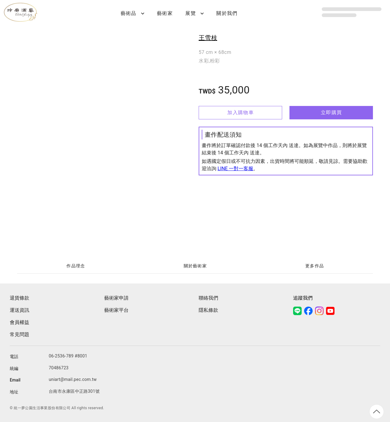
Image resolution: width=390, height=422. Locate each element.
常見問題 (19, 334)
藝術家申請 (116, 298)
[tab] (75, 266)
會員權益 (19, 322)
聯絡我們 (208, 298)
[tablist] (195, 266)
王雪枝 (208, 37)
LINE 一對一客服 (235, 168)
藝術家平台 (116, 310)
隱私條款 (208, 310)
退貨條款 (19, 298)
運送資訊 (19, 310)
